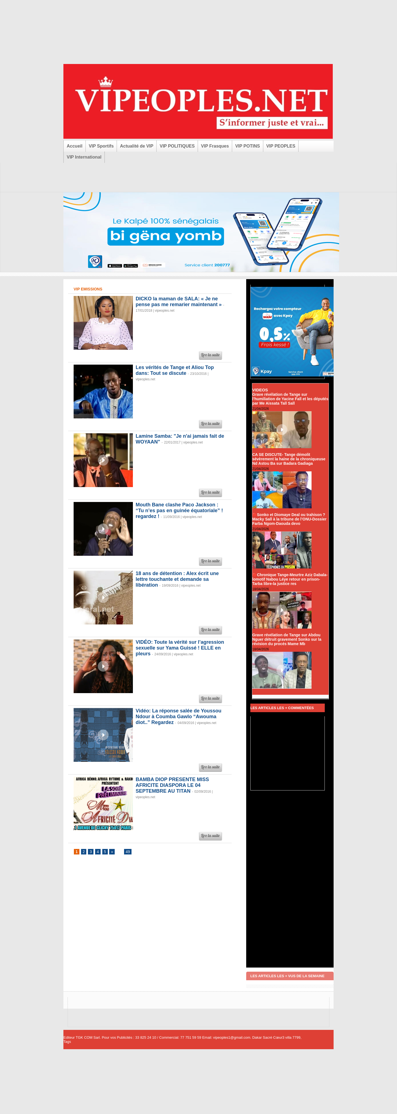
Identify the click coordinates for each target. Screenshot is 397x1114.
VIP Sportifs (101, 146)
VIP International (84, 157)
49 (128, 851)
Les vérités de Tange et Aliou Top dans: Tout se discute (175, 370)
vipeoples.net (165, 310)
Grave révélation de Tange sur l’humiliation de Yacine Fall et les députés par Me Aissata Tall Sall (290, 398)
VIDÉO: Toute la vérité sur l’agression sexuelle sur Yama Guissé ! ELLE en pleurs (180, 647)
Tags (67, 1042)
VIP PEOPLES (281, 146)
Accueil (74, 146)
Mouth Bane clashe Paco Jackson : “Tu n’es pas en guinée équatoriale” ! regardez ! (179, 510)
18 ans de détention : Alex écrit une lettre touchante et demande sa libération (177, 579)
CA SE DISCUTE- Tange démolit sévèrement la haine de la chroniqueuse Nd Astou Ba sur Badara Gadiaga (288, 459)
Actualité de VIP (136, 146)
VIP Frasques (215, 146)
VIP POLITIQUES (177, 146)
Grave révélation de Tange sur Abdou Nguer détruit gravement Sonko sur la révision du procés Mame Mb (286, 639)
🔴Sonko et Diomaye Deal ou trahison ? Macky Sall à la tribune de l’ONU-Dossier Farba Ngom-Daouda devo (289, 519)
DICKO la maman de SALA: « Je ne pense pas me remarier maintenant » (179, 301)
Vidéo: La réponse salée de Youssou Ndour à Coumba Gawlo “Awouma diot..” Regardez (178, 716)
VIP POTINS (247, 146)
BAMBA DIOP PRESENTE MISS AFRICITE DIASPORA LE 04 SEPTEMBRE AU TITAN (172, 785)
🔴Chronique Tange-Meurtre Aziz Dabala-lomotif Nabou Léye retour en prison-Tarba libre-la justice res (290, 579)
